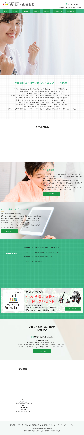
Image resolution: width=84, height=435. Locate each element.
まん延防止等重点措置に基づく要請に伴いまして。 (46, 247)
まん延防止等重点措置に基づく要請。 (42, 256)
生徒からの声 (53, 11)
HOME (13, 11)
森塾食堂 (44, 11)
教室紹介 (20, 11)
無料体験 (28, 11)
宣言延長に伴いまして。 (39, 261)
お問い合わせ (63, 11)
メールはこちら (41, 351)
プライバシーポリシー (63, 425)
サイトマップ (74, 425)
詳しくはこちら (73, 308)
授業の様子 (9, 231)
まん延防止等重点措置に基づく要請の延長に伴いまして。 (48, 252)
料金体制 (36, 11)
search (71, 11)
